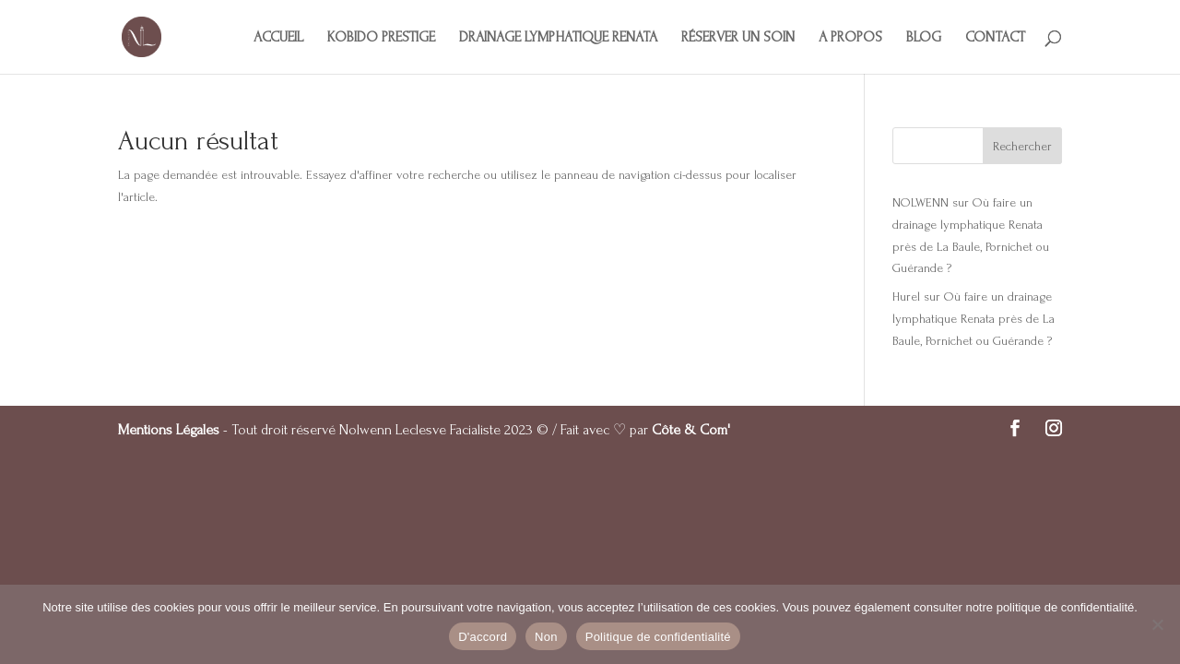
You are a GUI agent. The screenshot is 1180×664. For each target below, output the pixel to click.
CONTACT (995, 37)
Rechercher (1022, 146)
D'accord (482, 637)
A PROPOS (850, 37)
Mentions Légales (168, 429)
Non (546, 637)
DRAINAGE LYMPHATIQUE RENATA (558, 37)
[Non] (1157, 624)
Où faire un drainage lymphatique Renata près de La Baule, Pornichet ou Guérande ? (973, 319)
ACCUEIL (278, 37)
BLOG (923, 37)
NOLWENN (920, 202)
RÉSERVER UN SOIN (738, 37)
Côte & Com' (691, 429)
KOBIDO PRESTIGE (381, 37)
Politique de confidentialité (658, 637)
